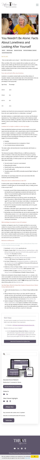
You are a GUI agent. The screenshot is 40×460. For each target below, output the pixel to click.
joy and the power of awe (7, 52)
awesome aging (9, 50)
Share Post (10, 407)
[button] (12, 386)
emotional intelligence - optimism (30, 50)
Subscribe (9, 420)
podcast (21, 290)
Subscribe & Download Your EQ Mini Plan (20, 341)
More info (27, 458)
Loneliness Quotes (14, 248)
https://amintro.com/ (18, 282)
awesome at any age (18, 50)
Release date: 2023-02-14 (21, 255)
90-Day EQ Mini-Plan (31, 299)
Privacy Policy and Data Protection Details (20, 453)
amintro (3, 50)
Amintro (17, 214)
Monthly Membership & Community (13, 386)
